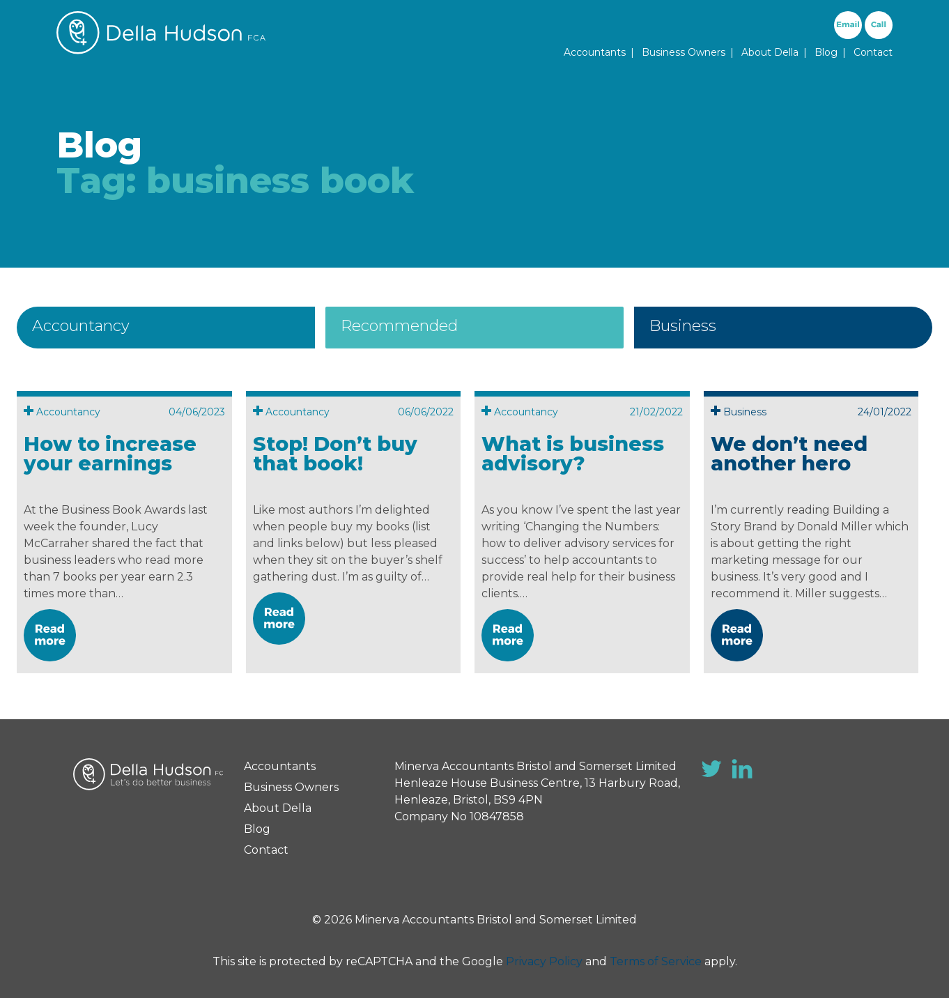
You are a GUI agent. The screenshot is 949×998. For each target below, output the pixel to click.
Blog (826, 52)
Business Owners (683, 52)
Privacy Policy (544, 961)
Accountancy (81, 325)
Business (682, 325)
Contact (873, 52)
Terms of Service (656, 961)
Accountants (595, 52)
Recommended (399, 325)
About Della (769, 52)
